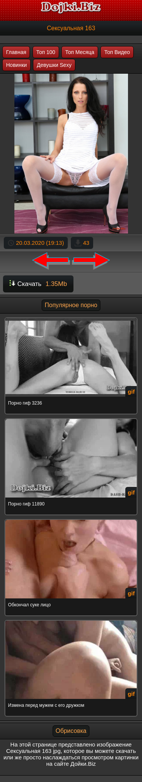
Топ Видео (117, 52)
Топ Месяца (79, 52)
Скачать (38, 284)
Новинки (16, 65)
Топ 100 (45, 52)
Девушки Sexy (54, 65)
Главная (16, 52)
